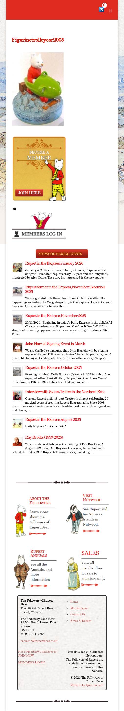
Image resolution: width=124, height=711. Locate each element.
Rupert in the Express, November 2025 (55, 315)
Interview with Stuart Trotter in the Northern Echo (65, 391)
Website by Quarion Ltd (86, 685)
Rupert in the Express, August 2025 (53, 419)
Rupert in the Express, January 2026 (54, 263)
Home (74, 601)
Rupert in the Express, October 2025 (53, 367)
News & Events (80, 620)
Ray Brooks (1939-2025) (44, 437)
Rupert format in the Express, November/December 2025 (65, 289)
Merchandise (79, 608)
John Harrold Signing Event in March (55, 343)
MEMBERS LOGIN (31, 662)
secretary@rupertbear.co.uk (39, 640)
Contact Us (78, 614)
